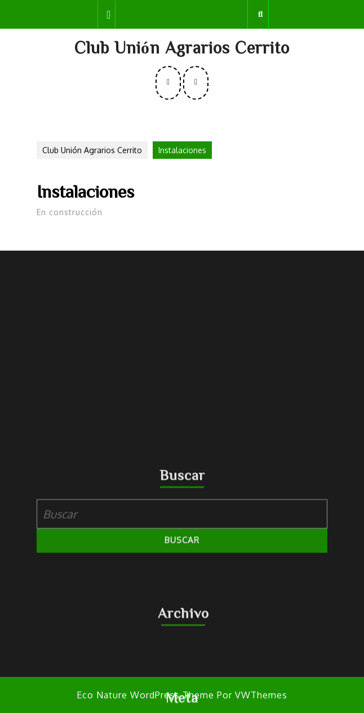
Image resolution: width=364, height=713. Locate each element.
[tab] (106, 15)
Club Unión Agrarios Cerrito (182, 47)
